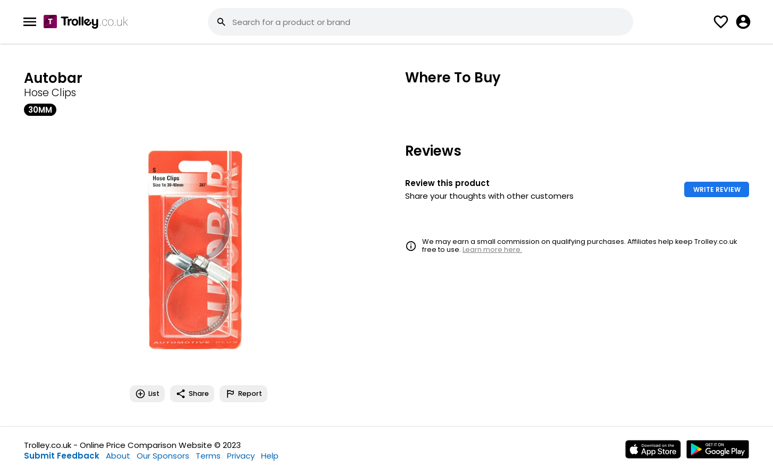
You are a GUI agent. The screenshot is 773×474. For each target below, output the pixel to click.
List (147, 393)
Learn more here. (492, 249)
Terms (208, 455)
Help (270, 455)
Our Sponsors (163, 455)
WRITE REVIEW (717, 189)
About (118, 455)
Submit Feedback (61, 455)
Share (192, 393)
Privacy (241, 455)
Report (243, 393)
